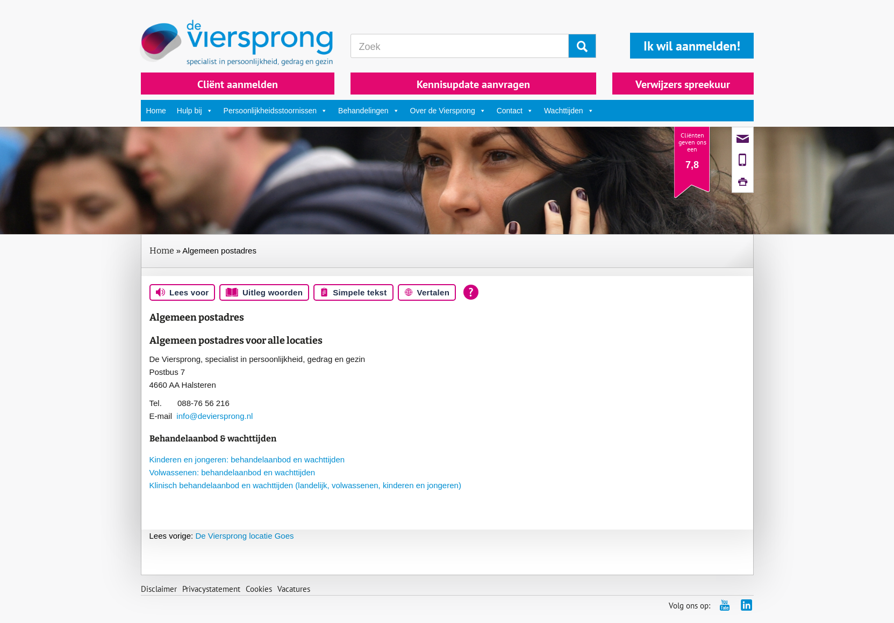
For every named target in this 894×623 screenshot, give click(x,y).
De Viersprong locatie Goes (221, 535)
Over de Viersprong (448, 110)
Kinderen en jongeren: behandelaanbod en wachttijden (247, 459)
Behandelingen (368, 110)
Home (156, 110)
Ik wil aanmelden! (691, 46)
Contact (515, 110)
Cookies (259, 589)
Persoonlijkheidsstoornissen (276, 110)
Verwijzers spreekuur (682, 84)
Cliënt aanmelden (237, 84)
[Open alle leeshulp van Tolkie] (470, 292)
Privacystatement (211, 589)
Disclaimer (159, 589)
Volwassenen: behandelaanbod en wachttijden (232, 472)
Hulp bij (195, 110)
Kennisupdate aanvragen (473, 84)
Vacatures (293, 589)
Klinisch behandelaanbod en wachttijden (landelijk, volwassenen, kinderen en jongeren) (305, 485)
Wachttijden (569, 110)
